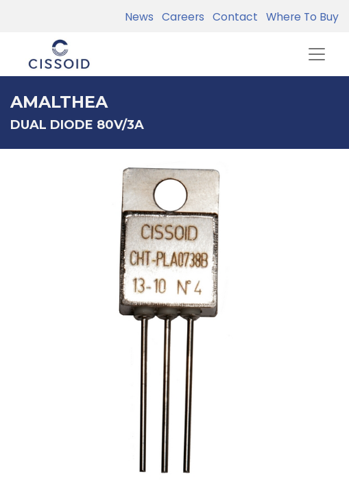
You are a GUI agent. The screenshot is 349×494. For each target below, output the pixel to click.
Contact (232, 17)
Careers (180, 17)
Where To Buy (300, 17)
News (139, 17)
